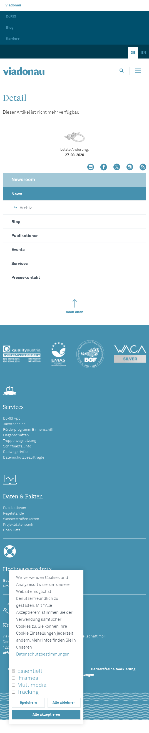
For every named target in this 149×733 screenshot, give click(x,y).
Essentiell (29, 671)
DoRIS (11, 16)
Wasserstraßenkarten (21, 519)
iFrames (27, 678)
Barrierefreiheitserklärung (113, 669)
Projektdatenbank (18, 525)
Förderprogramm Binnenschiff (28, 430)
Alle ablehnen (64, 703)
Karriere (12, 39)
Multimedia (31, 685)
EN (143, 53)
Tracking (28, 692)
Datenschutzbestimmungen (42, 654)
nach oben (74, 306)
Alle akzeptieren (46, 715)
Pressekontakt (25, 278)
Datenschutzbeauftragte (23, 457)
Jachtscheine (14, 424)
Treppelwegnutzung (19, 441)
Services (19, 264)
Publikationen (25, 236)
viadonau (13, 5)
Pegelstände (13, 513)
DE (133, 53)
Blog (9, 28)
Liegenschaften (16, 435)
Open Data (12, 530)
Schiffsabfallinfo (17, 446)
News (16, 194)
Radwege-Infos (15, 452)
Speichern (28, 703)
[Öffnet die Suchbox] (122, 71)
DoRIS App (12, 418)
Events (18, 250)
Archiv (23, 208)
